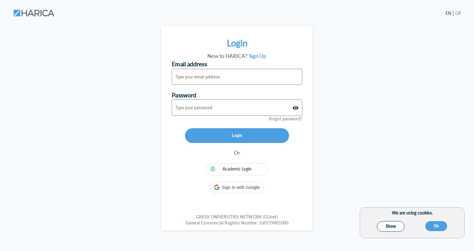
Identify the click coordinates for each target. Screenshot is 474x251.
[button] (237, 187)
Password (184, 95)
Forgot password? (285, 118)
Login (237, 135)
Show (391, 226)
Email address (189, 64)
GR (458, 13)
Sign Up (258, 56)
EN (449, 13)
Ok (436, 226)
